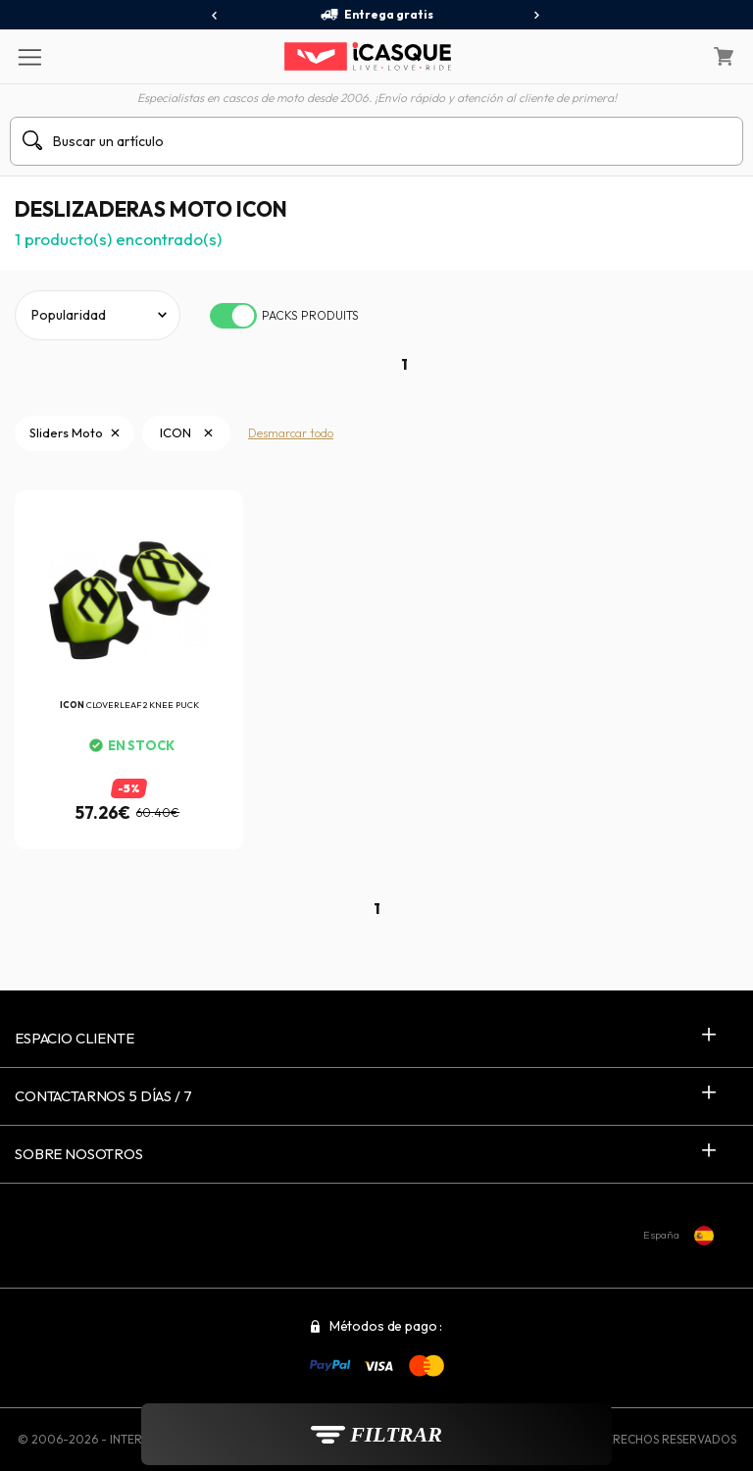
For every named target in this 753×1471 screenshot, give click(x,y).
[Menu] (29, 56)
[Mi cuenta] (673, 56)
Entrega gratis (376, 15)
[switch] (233, 316)
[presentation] (215, 16)
